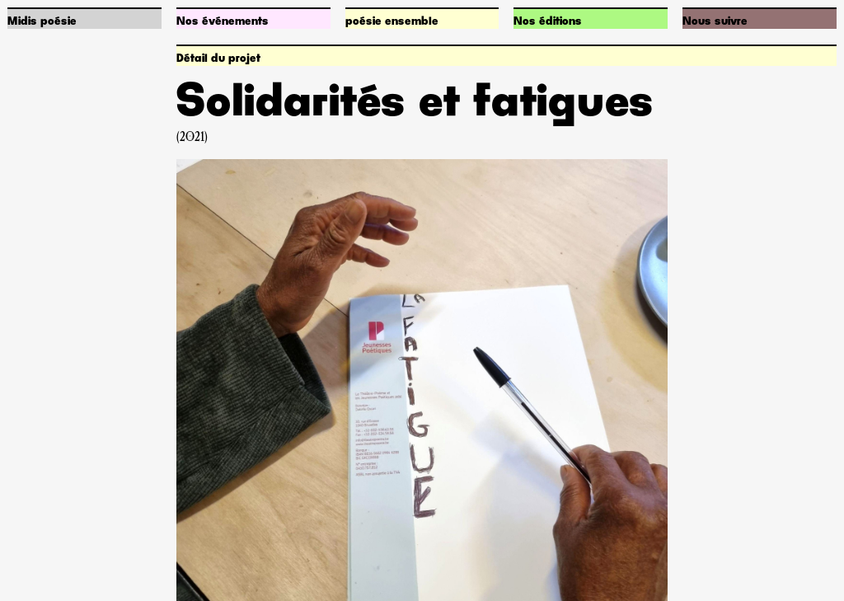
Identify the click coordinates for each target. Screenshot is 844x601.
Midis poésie (42, 21)
